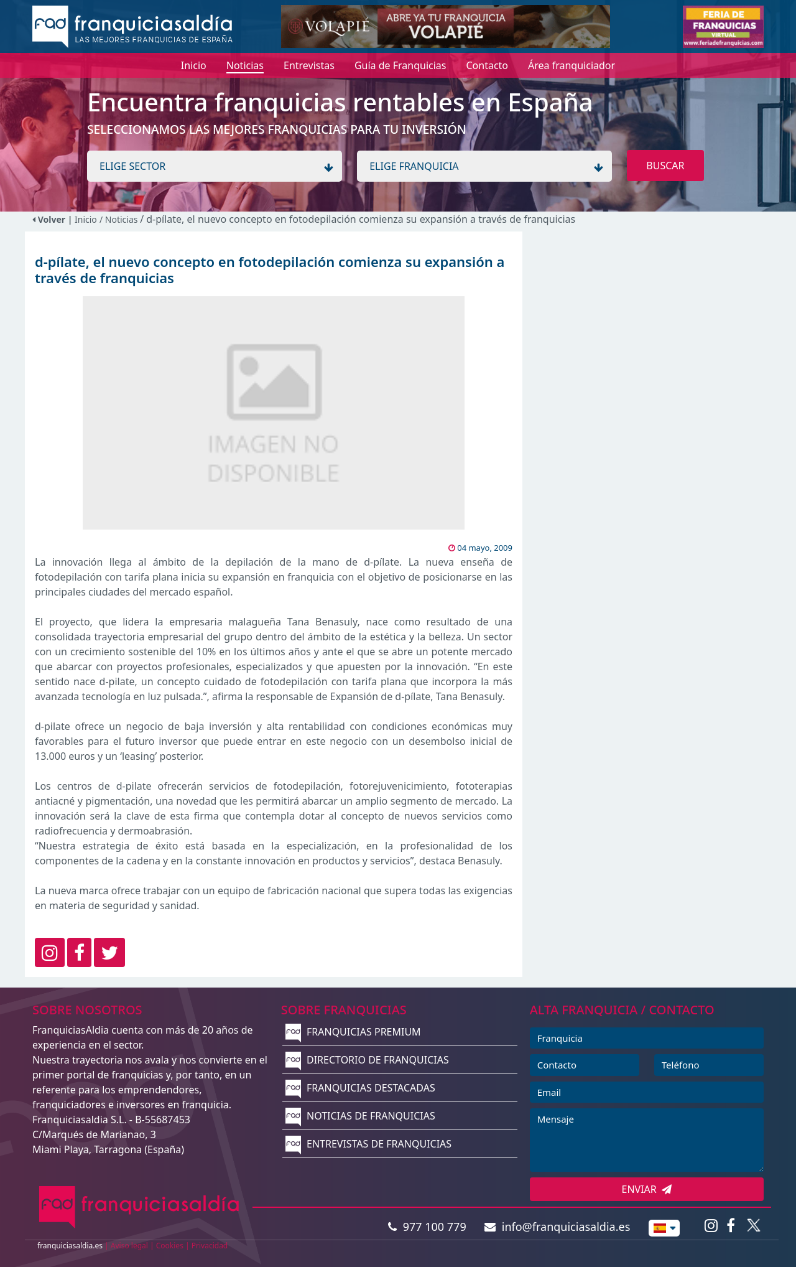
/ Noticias (120, 219)
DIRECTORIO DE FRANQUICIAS (367, 1060)
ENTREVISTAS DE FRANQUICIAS (368, 1144)
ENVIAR (647, 1189)
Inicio (86, 219)
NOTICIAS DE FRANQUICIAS (360, 1116)
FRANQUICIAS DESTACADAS (360, 1088)
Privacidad (210, 1245)
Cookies (169, 1245)
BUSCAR (665, 165)
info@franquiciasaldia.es (557, 1226)
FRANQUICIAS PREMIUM (353, 1032)
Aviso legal (129, 1245)
